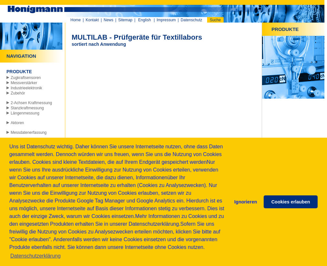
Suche (215, 20)
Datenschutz (191, 20)
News (108, 20)
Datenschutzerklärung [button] (35, 256)
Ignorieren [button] (245, 201)
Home (75, 20)
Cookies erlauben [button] (290, 201)
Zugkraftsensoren (26, 77)
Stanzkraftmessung (27, 108)
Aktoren (17, 123)
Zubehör (18, 93)
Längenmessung (25, 113)
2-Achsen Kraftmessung (31, 103)
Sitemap (125, 20)
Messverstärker (24, 83)
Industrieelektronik (26, 88)
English (144, 20)
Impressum (166, 20)
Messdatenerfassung (29, 132)
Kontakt (92, 20)
